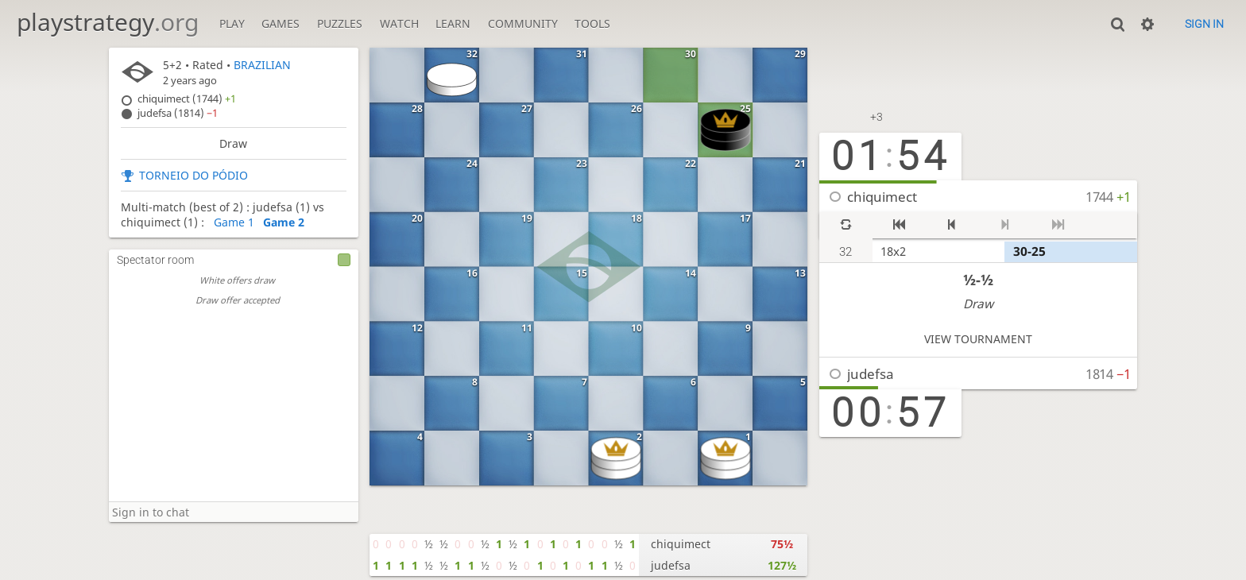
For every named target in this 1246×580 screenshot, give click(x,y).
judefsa (870, 374)
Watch (399, 23)
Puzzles (339, 23)
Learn (452, 23)
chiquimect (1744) (186, 99)
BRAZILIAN (262, 64)
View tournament (978, 338)
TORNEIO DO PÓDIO (193, 175)
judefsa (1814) (177, 113)
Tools (592, 23)
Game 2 (283, 222)
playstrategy (108, 22)
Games (280, 23)
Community (523, 23)
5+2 (172, 64)
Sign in (1204, 23)
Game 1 (234, 222)
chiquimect (882, 197)
